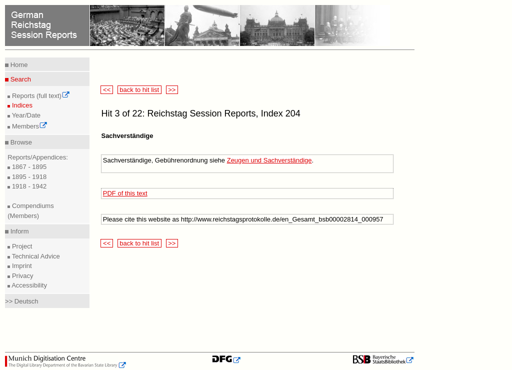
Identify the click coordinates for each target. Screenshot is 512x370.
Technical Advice (35, 256)
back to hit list (139, 90)
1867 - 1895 (28, 166)
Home (18, 64)
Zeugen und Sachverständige (269, 160)
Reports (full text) (40, 96)
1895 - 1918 (28, 176)
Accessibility (28, 285)
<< (106, 90)
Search (19, 79)
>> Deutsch (21, 301)
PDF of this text (125, 193)
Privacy (21, 276)
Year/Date (25, 115)
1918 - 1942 (28, 186)
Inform (18, 231)
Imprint (21, 266)
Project (21, 246)
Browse (20, 142)
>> (172, 90)
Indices (21, 105)
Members (29, 126)
